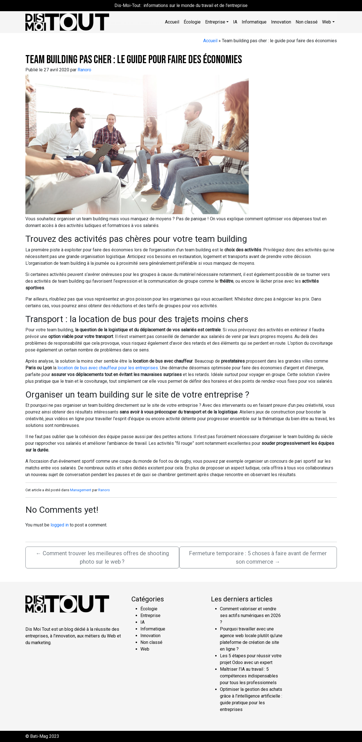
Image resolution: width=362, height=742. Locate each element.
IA (235, 22)
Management (80, 490)
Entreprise (150, 615)
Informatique (254, 22)
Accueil (172, 22)
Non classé (307, 22)
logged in (60, 525)
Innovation (281, 22)
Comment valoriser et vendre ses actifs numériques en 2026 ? (250, 615)
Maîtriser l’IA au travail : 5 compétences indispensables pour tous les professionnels (249, 676)
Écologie (192, 22)
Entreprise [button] (215, 22)
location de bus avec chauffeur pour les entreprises (107, 367)
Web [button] (326, 22)
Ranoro (84, 69)
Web (144, 649)
